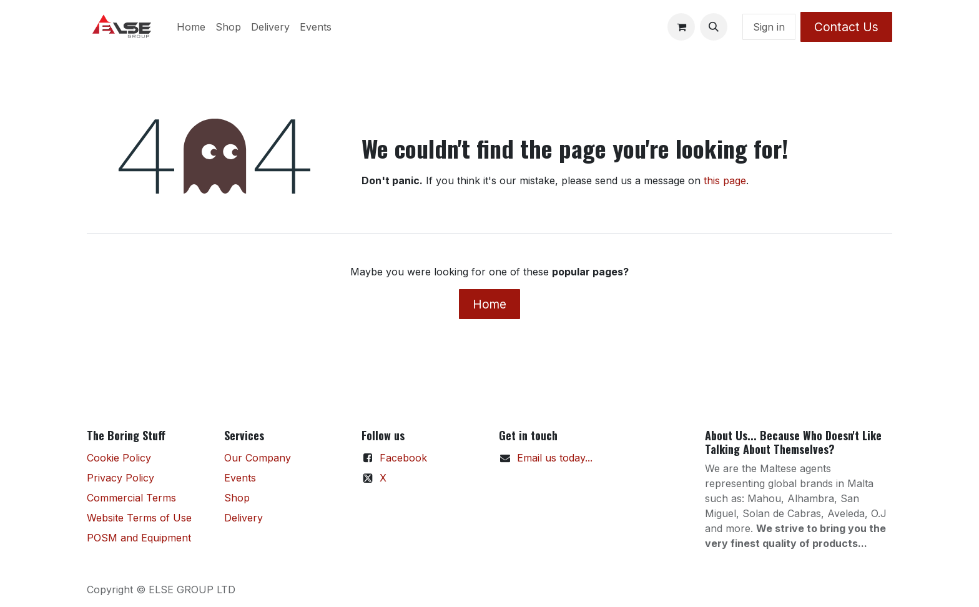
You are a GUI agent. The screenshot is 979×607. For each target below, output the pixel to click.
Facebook (403, 458)
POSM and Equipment (139, 537)
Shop (237, 497)
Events (240, 477)
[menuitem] (191, 26)
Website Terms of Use (139, 517)
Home (489, 304)
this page (725, 180)
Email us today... (555, 458)
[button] (713, 27)
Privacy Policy (120, 477)
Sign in (769, 27)
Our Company (257, 458)
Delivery (243, 517)
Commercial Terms (131, 497)
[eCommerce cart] (681, 27)
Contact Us (846, 26)
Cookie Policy (119, 458)
